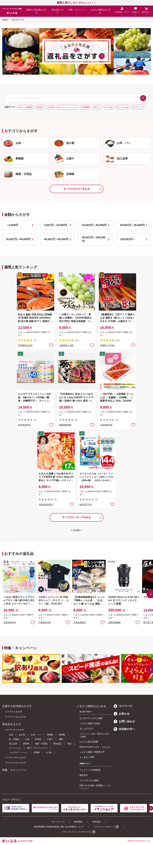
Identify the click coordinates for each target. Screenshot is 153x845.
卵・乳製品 (14, 739)
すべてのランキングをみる (76, 517)
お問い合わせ (124, 721)
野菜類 (62, 734)
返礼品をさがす (57, 11)
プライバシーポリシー (104, 826)
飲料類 (38, 739)
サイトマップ (58, 822)
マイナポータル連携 (88, 780)
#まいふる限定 (25, 107)
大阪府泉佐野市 (46, 504)
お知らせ (122, 713)
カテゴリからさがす (14, 729)
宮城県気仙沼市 (25, 345)
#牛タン (97, 107)
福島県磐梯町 (114, 622)
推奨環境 (78, 822)
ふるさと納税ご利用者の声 (92, 752)
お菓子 (50, 739)
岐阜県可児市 (85, 504)
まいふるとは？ (86, 728)
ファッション (15, 748)
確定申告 (83, 775)
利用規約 (96, 822)
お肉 (11, 734)
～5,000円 (12, 225)
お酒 (27, 739)
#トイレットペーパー (68, 107)
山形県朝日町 (106, 425)
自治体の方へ (124, 729)
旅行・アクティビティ (37, 748)
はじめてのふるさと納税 (90, 718)
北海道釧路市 (79, 622)
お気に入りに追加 (32, 622)
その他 (48, 752)
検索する (143, 98)
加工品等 (13, 743)
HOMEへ (77, 530)
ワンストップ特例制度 (89, 770)
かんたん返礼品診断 (88, 741)
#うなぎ (109, 107)
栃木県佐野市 (24, 425)
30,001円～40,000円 (18, 239)
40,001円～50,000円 (56, 239)
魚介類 (22, 734)
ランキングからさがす (15, 757)
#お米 (51, 107)
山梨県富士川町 (66, 345)
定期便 (36, 752)
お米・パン (36, 734)
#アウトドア (138, 107)
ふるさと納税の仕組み (89, 723)
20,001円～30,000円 (132, 225)
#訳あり (40, 107)
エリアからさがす (13, 711)
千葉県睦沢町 (44, 622)
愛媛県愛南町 (65, 425)
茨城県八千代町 (107, 345)
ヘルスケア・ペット (18, 752)
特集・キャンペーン (76, 11)
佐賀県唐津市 (9, 622)
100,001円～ (127, 239)
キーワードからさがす (15, 717)
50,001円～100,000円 (93, 239)
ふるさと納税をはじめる (100, 11)
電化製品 (57, 743)
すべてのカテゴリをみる (76, 189)
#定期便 (85, 107)
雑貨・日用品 (41, 743)
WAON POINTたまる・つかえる (94, 747)
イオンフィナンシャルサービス (76, 832)
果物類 (50, 734)
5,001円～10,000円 (55, 225)
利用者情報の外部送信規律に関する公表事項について (59, 826)
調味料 (26, 743)
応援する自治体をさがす (36, 11)
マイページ (123, 706)
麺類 (61, 739)
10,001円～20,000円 (94, 225)
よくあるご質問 (86, 757)
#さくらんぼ (122, 107)
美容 (69, 743)
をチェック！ (75, 3)
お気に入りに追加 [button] (51, 345)
